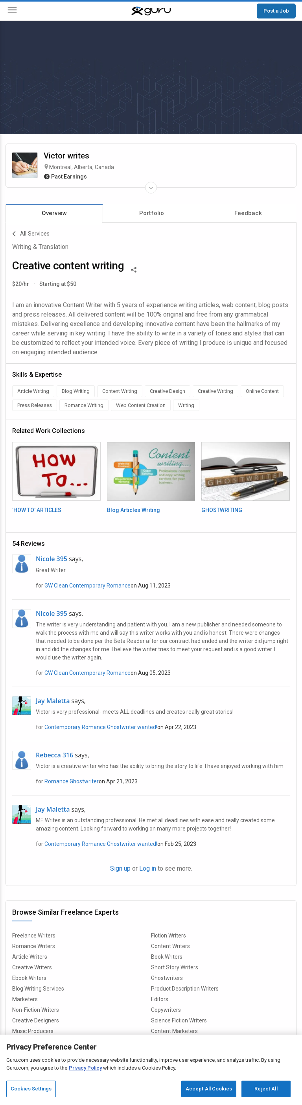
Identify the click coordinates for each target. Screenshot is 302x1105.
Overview (54, 213)
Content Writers (170, 946)
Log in (147, 868)
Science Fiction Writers (179, 1020)
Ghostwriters (167, 978)
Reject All (265, 1089)
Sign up (120, 868)
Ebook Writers (29, 978)
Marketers (25, 999)
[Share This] (133, 269)
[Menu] (12, 11)
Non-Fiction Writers (35, 1010)
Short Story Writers (174, 967)
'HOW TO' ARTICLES (36, 510)
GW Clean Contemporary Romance (87, 585)
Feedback (248, 213)
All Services (31, 234)
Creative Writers (32, 967)
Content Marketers (174, 1031)
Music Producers (32, 1031)
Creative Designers (35, 1020)
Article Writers (29, 957)
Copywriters (166, 1010)
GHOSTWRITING (221, 510)
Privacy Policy (85, 1068)
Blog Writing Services (38, 988)
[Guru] (151, 11)
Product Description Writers (185, 988)
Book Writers (166, 957)
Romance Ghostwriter (71, 781)
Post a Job (276, 10)
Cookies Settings (31, 1089)
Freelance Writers (33, 935)
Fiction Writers (168, 935)
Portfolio (151, 213)
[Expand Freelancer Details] (151, 187)
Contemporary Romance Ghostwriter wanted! (100, 727)
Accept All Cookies (209, 1089)
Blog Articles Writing (133, 510)
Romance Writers (33, 946)
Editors (159, 999)
